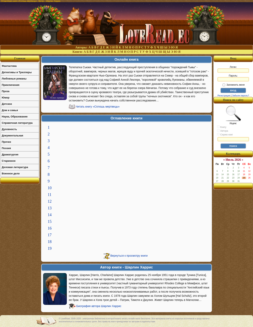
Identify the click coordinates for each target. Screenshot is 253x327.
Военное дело (11, 173)
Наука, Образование (14, 116)
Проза (5, 91)
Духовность (9, 129)
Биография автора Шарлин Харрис (98, 306)
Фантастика (9, 65)
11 (49, 194)
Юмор (5, 97)
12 (50, 201)
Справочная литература (17, 122)
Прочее (6, 141)
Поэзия (6, 148)
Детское (7, 103)
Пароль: (233, 77)
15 (50, 221)
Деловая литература (15, 167)
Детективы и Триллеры (17, 72)
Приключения (10, 84)
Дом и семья (10, 110)
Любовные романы (14, 78)
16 (50, 228)
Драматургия (10, 154)
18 (50, 241)
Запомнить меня (234, 84)
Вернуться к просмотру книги (129, 255)
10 (50, 188)
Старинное (9, 160)
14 (50, 215)
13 (50, 208)
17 (50, 235)
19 (50, 248)
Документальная (12, 135)
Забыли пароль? (240, 95)
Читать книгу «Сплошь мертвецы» (98, 106)
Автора (222, 130)
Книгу (221, 127)
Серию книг (225, 134)
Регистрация (223, 95)
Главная (19, 58)
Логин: (233, 69)
